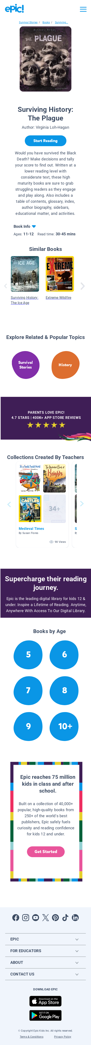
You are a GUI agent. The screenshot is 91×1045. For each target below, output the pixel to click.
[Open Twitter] (45, 917)
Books (46, 22)
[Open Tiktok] (65, 917)
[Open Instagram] (25, 917)
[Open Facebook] (15, 917)
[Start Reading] (45, 140)
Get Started (46, 852)
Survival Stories (28, 22)
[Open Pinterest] (55, 917)
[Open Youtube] (35, 917)
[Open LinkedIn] (75, 917)
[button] (42, 504)
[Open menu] (83, 9)
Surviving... (61, 22)
